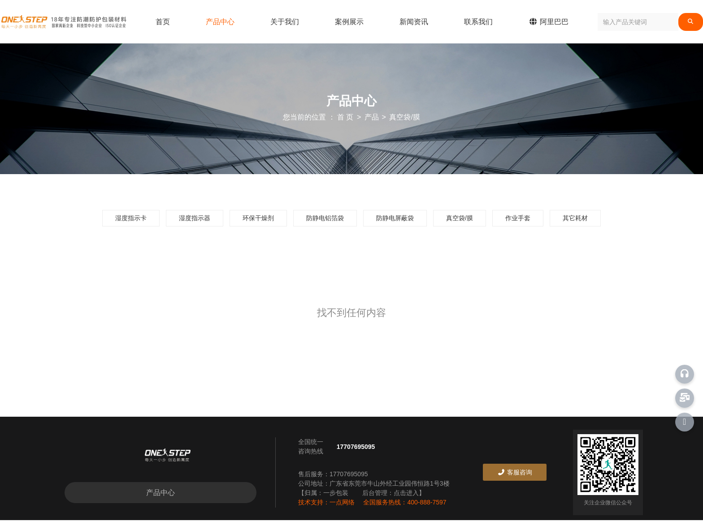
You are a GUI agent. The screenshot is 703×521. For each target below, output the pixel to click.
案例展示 (349, 22)
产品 (372, 117)
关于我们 (284, 22)
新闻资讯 (413, 22)
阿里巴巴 (548, 22)
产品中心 (220, 22)
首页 (163, 22)
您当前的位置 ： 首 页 (319, 117)
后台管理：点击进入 (390, 493)
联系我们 (478, 22)
